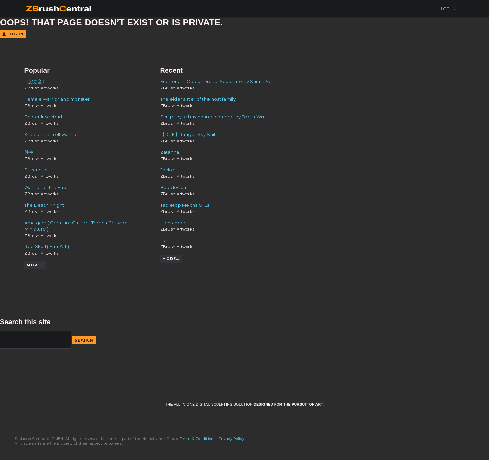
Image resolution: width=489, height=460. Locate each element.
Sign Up (420, 9)
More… (34, 265)
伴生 (29, 152)
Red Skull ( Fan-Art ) (46, 246)
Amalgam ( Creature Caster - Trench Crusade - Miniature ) (77, 226)
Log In (446, 9)
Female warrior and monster (57, 99)
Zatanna (169, 152)
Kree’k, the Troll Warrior (51, 134)
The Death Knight (44, 205)
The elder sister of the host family (198, 99)
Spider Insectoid (43, 116)
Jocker (168, 169)
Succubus (35, 169)
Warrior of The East (46, 187)
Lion (165, 240)
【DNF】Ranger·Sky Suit (188, 134)
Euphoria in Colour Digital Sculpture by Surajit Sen (217, 81)
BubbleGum (174, 187)
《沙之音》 (35, 81)
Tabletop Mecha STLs (185, 205)
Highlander (173, 222)
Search (84, 340)
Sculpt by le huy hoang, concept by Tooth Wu (212, 116)
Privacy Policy (231, 439)
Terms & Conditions (197, 439)
